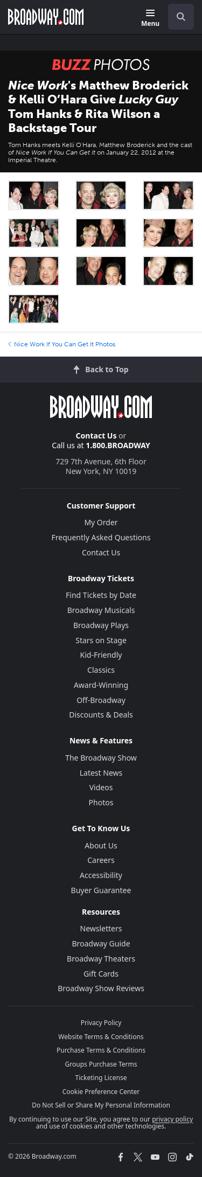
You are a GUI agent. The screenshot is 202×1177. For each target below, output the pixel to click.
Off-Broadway (101, 700)
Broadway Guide (101, 943)
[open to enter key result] (181, 17)
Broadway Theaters (101, 958)
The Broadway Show (101, 758)
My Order (100, 522)
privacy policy (172, 1119)
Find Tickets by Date (101, 595)
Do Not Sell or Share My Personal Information (101, 1105)
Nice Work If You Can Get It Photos (61, 344)
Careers (100, 860)
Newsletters (101, 928)
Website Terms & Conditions (100, 1036)
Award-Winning (101, 685)
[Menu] (150, 19)
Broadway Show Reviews (101, 988)
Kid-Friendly (101, 655)
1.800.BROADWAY (118, 445)
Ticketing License (101, 1077)
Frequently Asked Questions (101, 537)
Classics (101, 670)
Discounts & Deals (101, 714)
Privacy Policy (101, 1022)
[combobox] (176, 17)
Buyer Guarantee (101, 890)
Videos (101, 787)
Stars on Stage (101, 640)
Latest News (101, 773)
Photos (101, 802)
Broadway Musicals (101, 610)
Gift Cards (101, 974)
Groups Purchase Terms (101, 1064)
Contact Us (96, 435)
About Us (101, 845)
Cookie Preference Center (101, 1091)
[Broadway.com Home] (45, 17)
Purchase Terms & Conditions (101, 1050)
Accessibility (101, 875)
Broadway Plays (101, 625)
